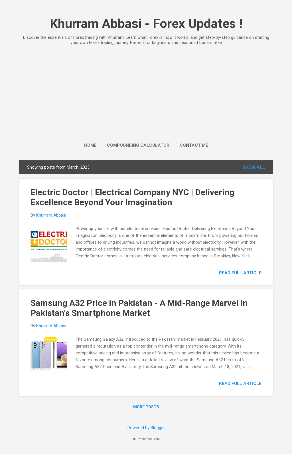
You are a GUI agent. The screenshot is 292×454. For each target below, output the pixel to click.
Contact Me (194, 145)
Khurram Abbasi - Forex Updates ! (146, 23)
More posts (146, 407)
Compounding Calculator (138, 145)
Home (90, 145)
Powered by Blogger (146, 427)
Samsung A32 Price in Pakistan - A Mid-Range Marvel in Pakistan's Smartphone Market (139, 308)
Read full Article (240, 272)
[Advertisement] (146, 92)
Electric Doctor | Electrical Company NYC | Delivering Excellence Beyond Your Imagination (132, 197)
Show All (253, 167)
